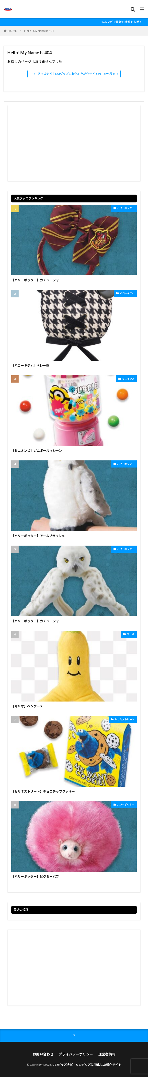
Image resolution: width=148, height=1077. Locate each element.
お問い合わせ (43, 1054)
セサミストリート (124, 719)
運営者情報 (106, 1054)
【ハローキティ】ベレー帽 (30, 365)
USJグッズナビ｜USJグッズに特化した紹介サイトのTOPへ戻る (74, 74)
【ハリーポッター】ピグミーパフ (35, 876)
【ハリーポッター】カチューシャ (35, 280)
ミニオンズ (128, 378)
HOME (12, 31)
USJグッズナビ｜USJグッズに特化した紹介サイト (87, 1064)
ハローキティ (127, 293)
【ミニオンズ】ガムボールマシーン (36, 451)
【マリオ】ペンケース (27, 706)
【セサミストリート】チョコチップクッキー (43, 791)
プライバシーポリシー (76, 1054)
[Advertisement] (74, 143)
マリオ (130, 634)
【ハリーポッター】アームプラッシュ (38, 536)
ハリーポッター (125, 208)
